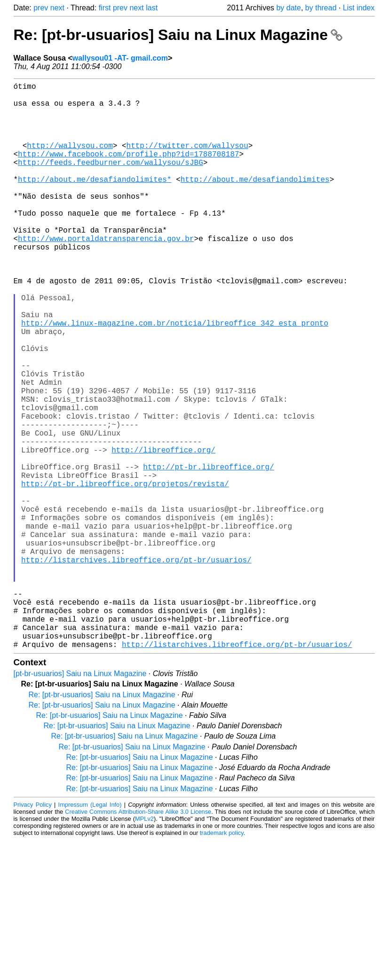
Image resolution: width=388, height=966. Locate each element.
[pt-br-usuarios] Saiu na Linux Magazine (80, 799)
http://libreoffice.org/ (163, 532)
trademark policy (222, 958)
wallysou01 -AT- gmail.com (120, 58)
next (57, 8)
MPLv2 (144, 944)
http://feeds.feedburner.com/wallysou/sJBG (110, 181)
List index (359, 8)
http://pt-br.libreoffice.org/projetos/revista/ (125, 574)
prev (40, 8)
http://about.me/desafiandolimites (255, 201)
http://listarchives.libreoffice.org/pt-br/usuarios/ (136, 667)
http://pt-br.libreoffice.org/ (208, 553)
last (152, 8)
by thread (321, 8)
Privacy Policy (33, 930)
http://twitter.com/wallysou (187, 160)
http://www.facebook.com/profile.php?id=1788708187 (128, 170)
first (105, 8)
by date (288, 8)
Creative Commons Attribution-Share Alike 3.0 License (138, 937)
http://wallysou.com (69, 160)
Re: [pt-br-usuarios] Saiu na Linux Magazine (178, 34)
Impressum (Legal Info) (90, 930)
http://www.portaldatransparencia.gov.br (106, 274)
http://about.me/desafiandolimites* (94, 201)
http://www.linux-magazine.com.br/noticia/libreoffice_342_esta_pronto (174, 377)
